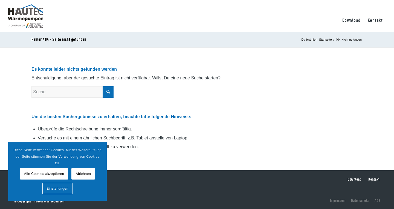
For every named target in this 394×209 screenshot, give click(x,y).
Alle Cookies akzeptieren (44, 174)
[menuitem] (351, 16)
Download (354, 179)
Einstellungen (57, 188)
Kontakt (373, 179)
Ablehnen (83, 174)
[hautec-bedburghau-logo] (26, 16)
